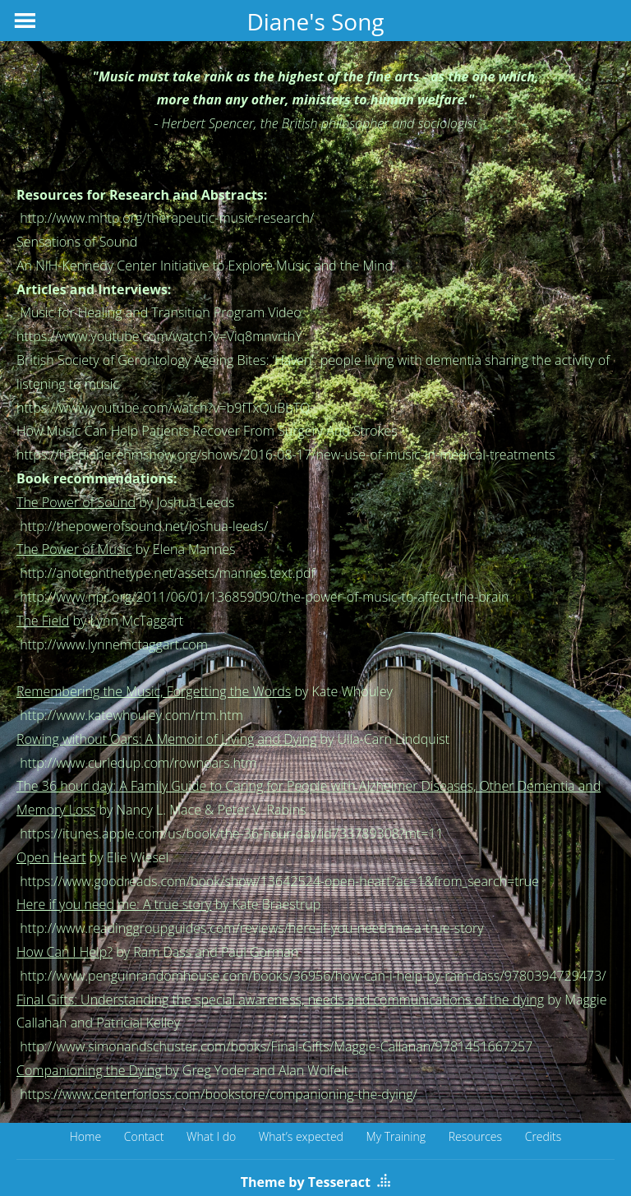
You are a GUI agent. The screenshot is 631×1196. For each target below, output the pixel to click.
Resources (475, 1136)
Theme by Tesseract (306, 1182)
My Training (396, 1136)
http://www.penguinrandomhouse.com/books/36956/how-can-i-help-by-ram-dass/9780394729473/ (313, 976)
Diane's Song (315, 21)
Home (85, 1136)
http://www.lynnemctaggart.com (114, 644)
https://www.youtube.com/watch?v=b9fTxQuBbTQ (163, 408)
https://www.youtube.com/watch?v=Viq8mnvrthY (159, 336)
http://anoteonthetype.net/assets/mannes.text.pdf (167, 573)
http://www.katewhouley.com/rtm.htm (131, 715)
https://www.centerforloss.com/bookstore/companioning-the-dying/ (218, 1094)
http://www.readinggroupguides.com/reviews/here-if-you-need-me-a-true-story (251, 928)
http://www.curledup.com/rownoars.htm (138, 763)
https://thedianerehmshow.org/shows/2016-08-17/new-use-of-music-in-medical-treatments (285, 455)
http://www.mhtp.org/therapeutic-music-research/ (167, 218)
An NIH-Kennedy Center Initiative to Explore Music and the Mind (204, 265)
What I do (211, 1136)
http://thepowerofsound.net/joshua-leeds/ (144, 526)
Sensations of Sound (76, 242)
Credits (543, 1136)
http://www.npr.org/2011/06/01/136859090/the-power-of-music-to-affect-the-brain (264, 597)
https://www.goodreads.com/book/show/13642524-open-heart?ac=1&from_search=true (279, 881)
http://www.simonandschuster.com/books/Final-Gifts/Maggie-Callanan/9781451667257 (276, 1046)
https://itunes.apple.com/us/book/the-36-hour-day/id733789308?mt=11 (230, 833)
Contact (144, 1136)
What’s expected (301, 1136)
